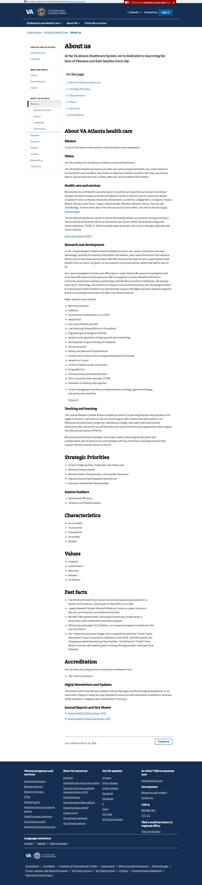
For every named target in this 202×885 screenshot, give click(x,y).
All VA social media (112, 819)
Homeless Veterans (35, 781)
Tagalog (41, 843)
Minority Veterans (34, 791)
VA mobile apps (71, 797)
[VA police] (44, 154)
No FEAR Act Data (105, 870)
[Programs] (44, 135)
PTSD (27, 797)
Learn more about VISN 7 (78, 236)
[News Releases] (44, 81)
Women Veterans (33, 786)
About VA (72, 23)
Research (73, 400)
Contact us (150, 12)
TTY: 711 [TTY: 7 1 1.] (145, 815)
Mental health (32, 802)
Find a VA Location (95, 23)
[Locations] (44, 59)
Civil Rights (49, 866)
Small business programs (38, 816)
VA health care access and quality (81, 783)
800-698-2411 (148, 810)
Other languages (58, 843)
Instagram (108, 798)
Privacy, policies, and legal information (46, 870)
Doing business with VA (75, 807)
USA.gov (123, 870)
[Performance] (44, 129)
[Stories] (44, 88)
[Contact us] (44, 166)
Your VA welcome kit (74, 823)
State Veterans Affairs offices (79, 802)
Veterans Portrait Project (39, 875)
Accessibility (32, 866)
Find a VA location (151, 831)
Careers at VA (70, 813)
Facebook (107, 793)
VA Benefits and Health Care (43, 23)
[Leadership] (44, 123)
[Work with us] (44, 160)
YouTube (107, 814)
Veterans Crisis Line (151, 780)
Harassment (108, 866)
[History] (44, 116)
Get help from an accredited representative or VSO (78, 790)
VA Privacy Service (82, 870)
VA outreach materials (75, 818)
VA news (106, 778)
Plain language (160, 866)
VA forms (68, 778)
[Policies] (44, 148)
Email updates (110, 788)
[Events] (44, 75)
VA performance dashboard (147, 870)
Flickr (105, 809)
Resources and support (154, 792)
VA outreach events (35, 821)
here (124, 699)
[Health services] (44, 53)
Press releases (110, 783)
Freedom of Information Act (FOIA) (78, 866)
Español (28, 843)
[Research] (44, 142)
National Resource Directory (40, 827)
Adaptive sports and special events (39, 809)
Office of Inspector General (133, 866)
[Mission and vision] (44, 110)
